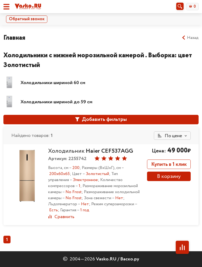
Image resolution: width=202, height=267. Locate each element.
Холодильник (90, 151)
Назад (190, 38)
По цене (170, 135)
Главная (14, 38)
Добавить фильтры (101, 119)
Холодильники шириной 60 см (53, 82)
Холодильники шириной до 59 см (56, 102)
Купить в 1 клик (169, 164)
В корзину (169, 176)
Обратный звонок (26, 19)
